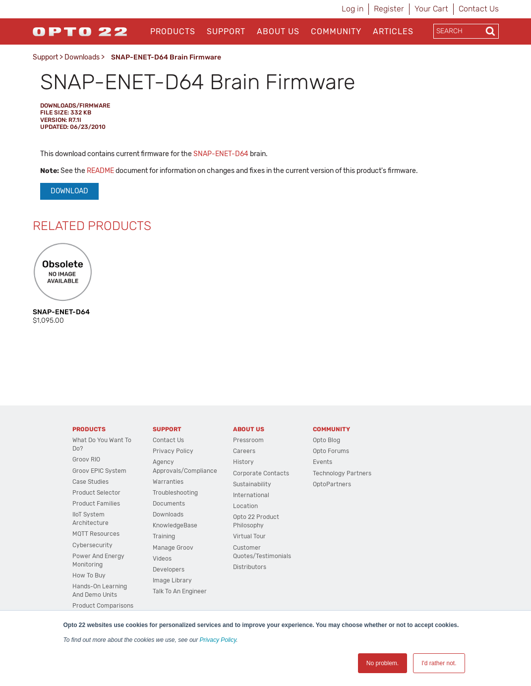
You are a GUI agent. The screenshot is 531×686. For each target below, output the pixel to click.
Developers (168, 569)
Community (336, 31)
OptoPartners (332, 484)
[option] (63, 283)
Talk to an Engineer (180, 591)
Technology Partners (342, 473)
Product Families (96, 503)
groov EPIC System (99, 470)
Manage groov (173, 547)
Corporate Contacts (261, 473)
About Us (278, 31)
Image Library (172, 580)
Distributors (249, 567)
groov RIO (86, 459)
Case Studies (90, 481)
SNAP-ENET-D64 (220, 154)
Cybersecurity (92, 545)
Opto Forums (331, 451)
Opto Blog (326, 440)
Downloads (82, 57)
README (100, 171)
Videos (162, 558)
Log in (352, 8)
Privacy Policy (218, 639)
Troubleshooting (175, 492)
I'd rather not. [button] (438, 663)
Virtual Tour (249, 536)
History (243, 461)
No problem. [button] (382, 663)
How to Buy (89, 575)
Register (389, 8)
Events (322, 461)
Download (69, 191)
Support (226, 31)
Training (164, 536)
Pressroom (248, 440)
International (251, 495)
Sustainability (252, 484)
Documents (169, 503)
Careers (244, 451)
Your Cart (431, 8)
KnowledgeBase (175, 525)
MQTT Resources (95, 533)
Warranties (168, 481)
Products (172, 31)
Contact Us (479, 8)
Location (245, 506)
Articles (393, 31)
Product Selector (96, 492)
